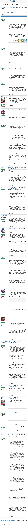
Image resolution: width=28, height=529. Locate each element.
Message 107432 (10, 167)
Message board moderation (5, 9)
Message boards (3, 7)
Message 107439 (10, 341)
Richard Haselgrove (4, 215)
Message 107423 (10, 45)
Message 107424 (10, 66)
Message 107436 (10, 257)
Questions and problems (11, 7)
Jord (2, 96)
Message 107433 (10, 187)
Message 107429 (10, 109)
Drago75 (2, 17)
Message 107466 (10, 423)
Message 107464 (10, 411)
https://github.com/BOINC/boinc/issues (15, 102)
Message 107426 (10, 96)
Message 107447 (10, 385)
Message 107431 (14, 168)
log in (12, 12)
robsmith (2, 423)
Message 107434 (10, 215)
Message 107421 (10, 17)
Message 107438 (10, 313)
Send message (3, 19)
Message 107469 (10, 434)
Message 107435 (10, 228)
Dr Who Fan (3, 109)
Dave (3, 45)
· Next (3, 14)
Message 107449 (10, 397)
